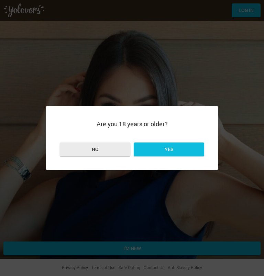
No (95, 149)
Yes (169, 149)
